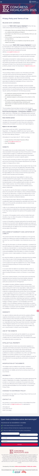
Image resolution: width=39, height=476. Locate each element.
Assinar (19, 444)
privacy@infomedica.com (13, 52)
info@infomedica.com (29, 65)
